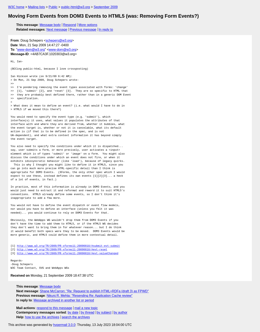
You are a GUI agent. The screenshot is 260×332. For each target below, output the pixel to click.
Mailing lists (36, 7)
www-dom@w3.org (31, 49)
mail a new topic (86, 308)
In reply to (106, 29)
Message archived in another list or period (64, 300)
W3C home (16, 7)
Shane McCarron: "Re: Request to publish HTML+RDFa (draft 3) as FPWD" (94, 291)
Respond (69, 25)
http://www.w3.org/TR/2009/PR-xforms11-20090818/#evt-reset (62, 249)
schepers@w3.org (59, 40)
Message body (50, 25)
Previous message (83, 29)
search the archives (76, 317)
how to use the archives (42, 317)
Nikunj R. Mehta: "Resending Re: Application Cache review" (89, 295)
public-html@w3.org (75, 7)
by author (120, 312)
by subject (104, 312)
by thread (87, 312)
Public (53, 7)
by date (73, 312)
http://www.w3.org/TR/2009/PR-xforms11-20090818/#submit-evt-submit (68, 246)
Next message (57, 29)
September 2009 (106, 7)
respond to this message (54, 308)
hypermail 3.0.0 (64, 325)
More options (88, 25)
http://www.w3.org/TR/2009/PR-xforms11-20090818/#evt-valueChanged (67, 253)
